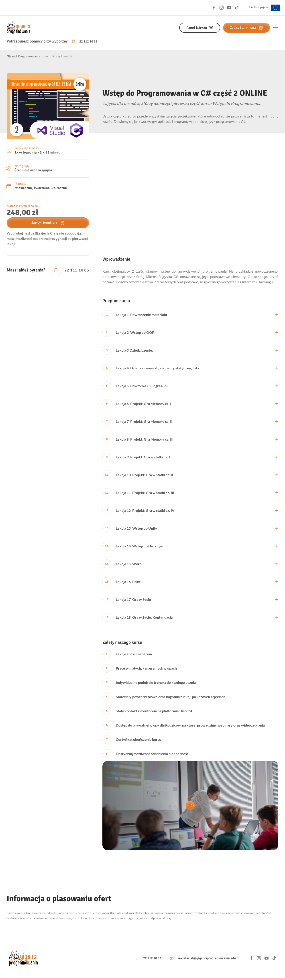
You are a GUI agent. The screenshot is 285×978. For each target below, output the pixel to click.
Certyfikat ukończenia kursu (131, 739)
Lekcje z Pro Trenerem (127, 654)
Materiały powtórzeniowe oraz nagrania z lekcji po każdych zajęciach (163, 696)
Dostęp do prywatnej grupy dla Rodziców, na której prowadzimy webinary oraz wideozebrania (183, 725)
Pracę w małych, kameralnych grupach (139, 668)
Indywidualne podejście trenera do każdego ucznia (149, 682)
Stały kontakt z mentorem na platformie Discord (147, 711)
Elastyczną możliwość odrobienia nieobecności (145, 753)
